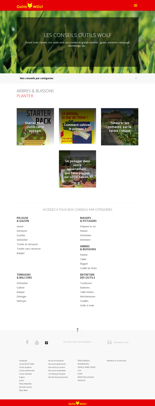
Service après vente (87, 367)
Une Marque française (56, 374)
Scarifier (21, 235)
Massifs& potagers (88, 219)
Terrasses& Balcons (24, 276)
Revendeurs (83, 364)
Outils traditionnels (26, 370)
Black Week (23, 390)
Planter (84, 230)
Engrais (22, 377)
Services (81, 380)
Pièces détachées (25, 384)
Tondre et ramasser (27, 244)
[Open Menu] (135, 5)
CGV (79, 370)
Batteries (85, 287)
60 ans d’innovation (56, 361)
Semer (20, 226)
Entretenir (22, 230)
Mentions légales (86, 377)
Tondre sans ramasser (29, 248)
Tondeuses (86, 283)
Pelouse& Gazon (23, 219)
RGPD (80, 374)
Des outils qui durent (56, 367)
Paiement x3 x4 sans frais (116, 361)
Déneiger (21, 296)
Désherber (22, 239)
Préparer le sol (88, 226)
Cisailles (84, 300)
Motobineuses (87, 296)
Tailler (83, 259)
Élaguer (84, 263)
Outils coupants (25, 367)
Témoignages (84, 361)
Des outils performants (57, 364)
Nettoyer (21, 300)
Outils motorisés (25, 374)
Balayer (21, 253)
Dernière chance (25, 387)
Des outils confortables (57, 370)
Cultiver (21, 287)
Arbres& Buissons (88, 247)
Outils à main (87, 305)
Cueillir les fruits (88, 268)
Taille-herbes (87, 292)
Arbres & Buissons (35, 90)
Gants (21, 380)
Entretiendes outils (87, 276)
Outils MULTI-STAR (26, 364)
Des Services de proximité (58, 377)
